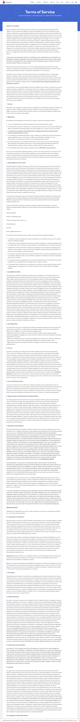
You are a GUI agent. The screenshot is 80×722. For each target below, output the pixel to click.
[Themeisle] (7, 2)
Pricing (68, 2)
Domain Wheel (55, 711)
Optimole (54, 702)
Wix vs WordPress (43, 711)
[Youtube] (12, 709)
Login (72, 2)
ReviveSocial (55, 709)
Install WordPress (43, 705)
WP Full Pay (55, 705)
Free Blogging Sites (44, 702)
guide (58, 476)
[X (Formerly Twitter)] (9, 709)
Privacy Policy (26, 65)
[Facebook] (6, 709)
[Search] (76, 2)
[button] (34, 2)
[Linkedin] (16, 709)
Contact (28, 711)
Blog (57, 2)
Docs (28, 707)
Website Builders (43, 707)
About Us (52, 2)
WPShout (54, 707)
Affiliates (29, 709)
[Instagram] (19, 709)
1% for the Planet (30, 705)
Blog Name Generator (44, 709)
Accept (75, 720)
